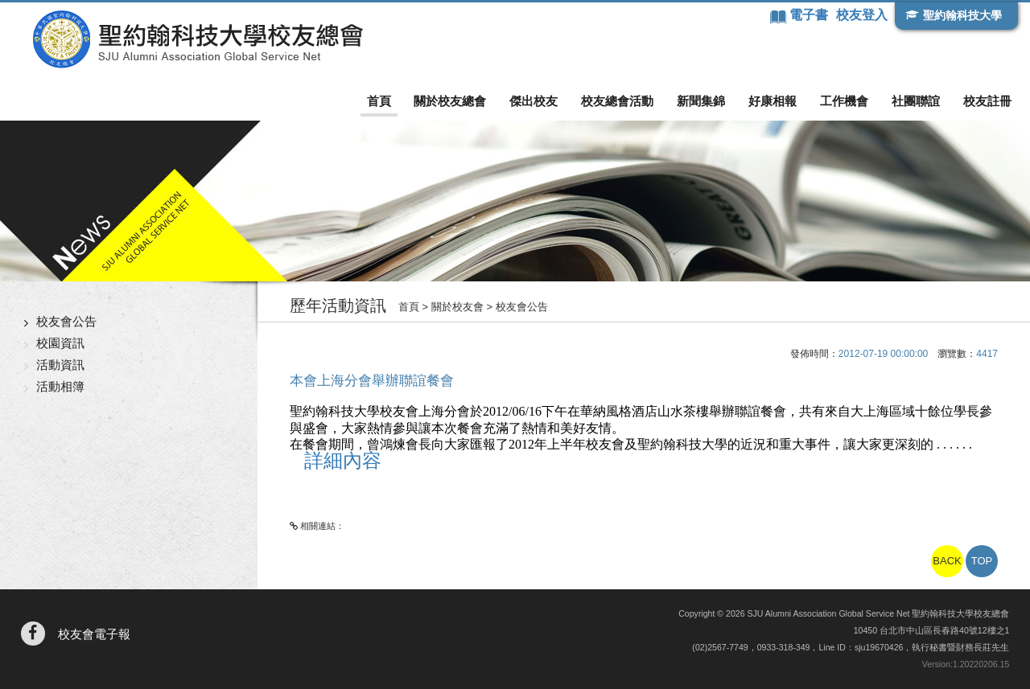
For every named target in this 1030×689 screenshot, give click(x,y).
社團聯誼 (916, 101)
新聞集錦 (701, 101)
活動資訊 (60, 364)
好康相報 (772, 101)
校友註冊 (987, 101)
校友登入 (862, 15)
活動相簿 (60, 386)
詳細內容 (342, 460)
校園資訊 (60, 343)
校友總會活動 (617, 101)
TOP (982, 561)
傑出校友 (533, 101)
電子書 (810, 15)
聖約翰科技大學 (962, 15)
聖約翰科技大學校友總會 (197, 39)
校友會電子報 (94, 634)
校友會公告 (66, 321)
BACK (947, 561)
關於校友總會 (450, 101)
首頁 (379, 101)
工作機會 (844, 101)
